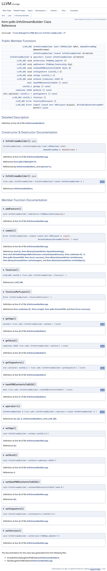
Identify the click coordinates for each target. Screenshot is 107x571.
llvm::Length (38, 309)
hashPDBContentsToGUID (45, 82)
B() (18, 418)
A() (15, 418)
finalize (37, 97)
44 (19, 467)
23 (19, 156)
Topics (30, 11)
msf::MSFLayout (57, 105)
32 (19, 221)
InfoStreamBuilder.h (34, 123)
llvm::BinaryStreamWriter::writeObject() (66, 260)
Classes (54, 11)
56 (19, 246)
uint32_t (53, 71)
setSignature (40, 71)
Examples (74, 11)
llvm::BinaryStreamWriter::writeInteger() (22, 260)
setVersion (39, 60)
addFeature (39, 64)
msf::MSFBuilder (63, 46)
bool (65, 68)
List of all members (99, 19)
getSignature (40, 94)
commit (36, 105)
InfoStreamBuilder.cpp (37, 156)
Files (65, 11)
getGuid (37, 90)
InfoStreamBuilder (22, 16)
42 (19, 521)
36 (19, 494)
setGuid (37, 79)
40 (19, 440)
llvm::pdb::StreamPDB (13, 257)
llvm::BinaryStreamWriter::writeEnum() (64, 257)
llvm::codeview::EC (73, 254)
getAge (36, 86)
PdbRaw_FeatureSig (57, 64)
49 (19, 353)
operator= (38, 57)
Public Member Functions (83, 19)
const (58, 53)
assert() (17, 251)
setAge (36, 75)
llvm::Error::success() (34, 257)
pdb (9, 16)
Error (29, 101)
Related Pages (19, 11)
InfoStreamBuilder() (25, 166)
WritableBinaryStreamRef (90, 105)
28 (18, 123)
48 (19, 331)
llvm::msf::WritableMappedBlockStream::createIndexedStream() (33, 254)
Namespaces (41, 11)
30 (19, 543)
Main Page (7, 11)
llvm (3, 16)
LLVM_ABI (27, 46)
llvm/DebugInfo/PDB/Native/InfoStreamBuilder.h (39, 33)
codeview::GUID (52, 79)
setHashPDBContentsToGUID (47, 68)
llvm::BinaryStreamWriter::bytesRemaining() (43, 251)
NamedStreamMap (88, 46)
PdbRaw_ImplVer (55, 60)
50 (19, 375)
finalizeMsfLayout (43, 101)
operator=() (45, 166)
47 (19, 304)
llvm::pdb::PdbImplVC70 (25, 161)
